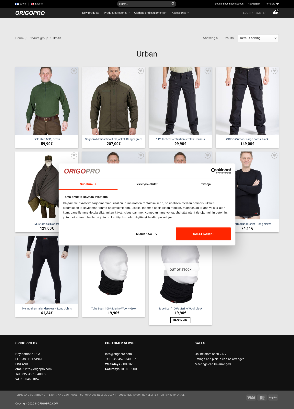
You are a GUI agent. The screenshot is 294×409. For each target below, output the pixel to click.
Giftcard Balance (173, 394)
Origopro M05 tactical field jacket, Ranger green (113, 139)
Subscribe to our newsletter (138, 394)
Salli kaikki (203, 234)
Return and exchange (63, 394)
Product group (38, 38)
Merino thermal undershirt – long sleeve (247, 224)
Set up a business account (229, 3)
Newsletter (254, 3)
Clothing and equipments (150, 12)
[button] (254, 12)
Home (19, 38)
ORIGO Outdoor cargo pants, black (247, 139)
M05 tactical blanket (46, 224)
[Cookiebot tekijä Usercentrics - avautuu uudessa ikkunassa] (214, 171)
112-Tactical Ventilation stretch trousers (180, 139)
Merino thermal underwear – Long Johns (47, 308)
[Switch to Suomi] (21, 4)
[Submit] (173, 4)
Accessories (180, 12)
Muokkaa (146, 234)
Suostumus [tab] (88, 184)
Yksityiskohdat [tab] (146, 184)
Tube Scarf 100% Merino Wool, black (180, 308)
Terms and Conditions (30, 394)
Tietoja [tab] (206, 184)
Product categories (117, 12)
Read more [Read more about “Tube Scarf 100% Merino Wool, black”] (180, 320)
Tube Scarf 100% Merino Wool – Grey (113, 308)
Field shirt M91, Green (47, 139)
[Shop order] (258, 38)
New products (90, 12)
